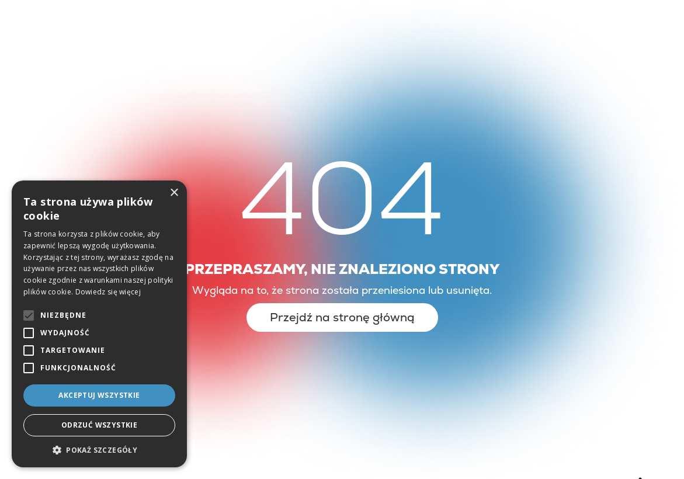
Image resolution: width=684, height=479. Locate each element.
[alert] (99, 324)
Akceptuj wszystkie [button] (99, 395)
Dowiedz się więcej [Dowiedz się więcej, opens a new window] (108, 292)
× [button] (173, 193)
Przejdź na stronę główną (342, 317)
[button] (99, 450)
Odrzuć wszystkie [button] (99, 425)
